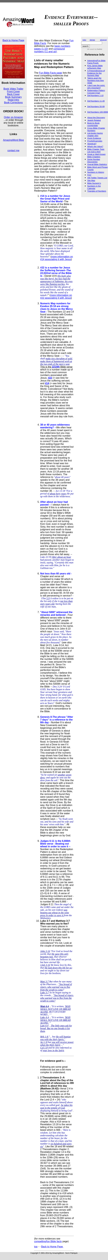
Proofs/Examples (94, 141)
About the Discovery (96, 117)
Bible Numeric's (94, 183)
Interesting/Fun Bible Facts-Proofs (96, 61)
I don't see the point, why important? (96, 86)
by (98, 49)
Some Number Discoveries (93, 160)
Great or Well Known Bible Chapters (96, 155)
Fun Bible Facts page (50, 73)
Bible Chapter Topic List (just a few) (95, 150)
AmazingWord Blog (13, 140)
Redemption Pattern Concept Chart (96, 91)
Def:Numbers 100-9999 (97, 112)
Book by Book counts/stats (93, 124)
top (35, 1246)
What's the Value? (95, 146)
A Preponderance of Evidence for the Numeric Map (96, 73)
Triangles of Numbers (96, 191)
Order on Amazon (13, 117)
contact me (13, 150)
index (84, 40)
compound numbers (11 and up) (49, 50)
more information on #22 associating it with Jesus (56, 296)
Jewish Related (94, 120)
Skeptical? (91, 144)
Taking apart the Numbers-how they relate (95, 80)
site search (90, 49)
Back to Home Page (13, 40)
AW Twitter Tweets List (97, 178)
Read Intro (13, 99)
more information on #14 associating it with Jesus (56, 258)
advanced (103, 40)
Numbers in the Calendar (94, 187)
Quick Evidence (94, 138)
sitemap (92, 40)
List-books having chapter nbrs (95, 134)
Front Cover (13, 91)
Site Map (91, 180)
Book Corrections (13, 102)
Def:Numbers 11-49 (95, 101)
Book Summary (13, 97)
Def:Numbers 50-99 (95, 106)
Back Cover (13, 94)
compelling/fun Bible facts (48, 1241)
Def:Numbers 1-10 (95, 95)
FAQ (89, 175)
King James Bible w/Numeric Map (95, 66)
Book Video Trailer (13, 88)
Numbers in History (95, 172)
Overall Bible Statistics (97, 164)
